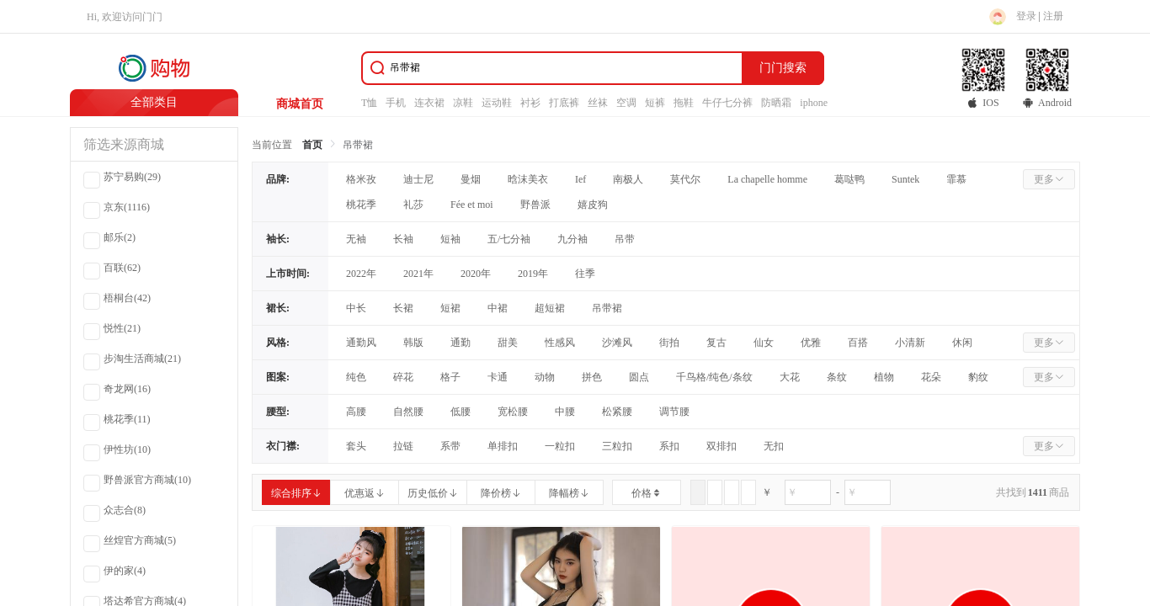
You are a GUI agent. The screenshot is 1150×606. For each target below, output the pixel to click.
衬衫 (530, 103)
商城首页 (299, 104)
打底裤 (564, 103)
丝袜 (598, 103)
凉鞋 (463, 103)
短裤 (655, 103)
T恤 (369, 103)
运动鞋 (497, 103)
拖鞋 (683, 103)
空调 (626, 103)
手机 (396, 103)
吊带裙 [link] (358, 145)
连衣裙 (429, 103)
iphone (814, 103)
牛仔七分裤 (727, 103)
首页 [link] (312, 145)
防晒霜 (776, 103)
